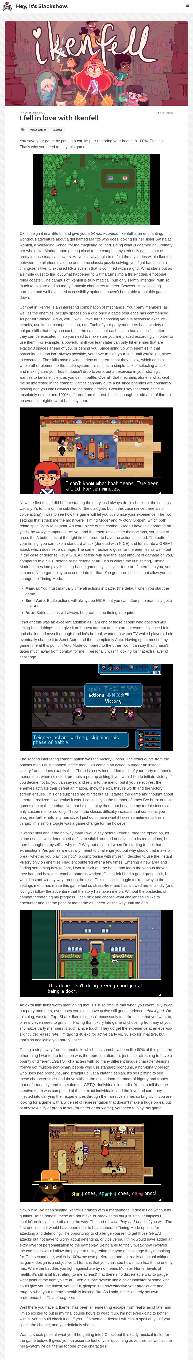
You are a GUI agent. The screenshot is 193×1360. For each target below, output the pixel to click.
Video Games (38, 129)
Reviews (57, 129)
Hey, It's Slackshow (35, 6)
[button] (187, 5)
